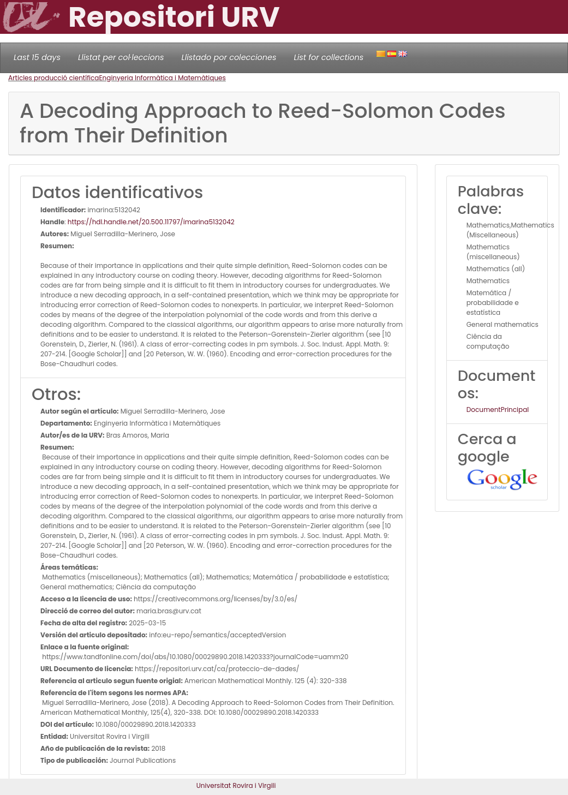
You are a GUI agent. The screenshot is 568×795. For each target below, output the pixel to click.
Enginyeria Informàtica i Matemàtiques (162, 77)
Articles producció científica (53, 77)
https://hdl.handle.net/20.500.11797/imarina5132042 (151, 221)
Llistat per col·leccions (121, 57)
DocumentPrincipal (498, 409)
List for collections (328, 57)
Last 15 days (37, 57)
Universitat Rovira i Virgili (236, 785)
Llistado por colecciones (229, 57)
